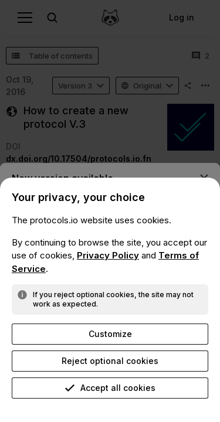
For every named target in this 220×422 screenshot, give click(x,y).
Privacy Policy (108, 255)
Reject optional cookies (110, 361)
